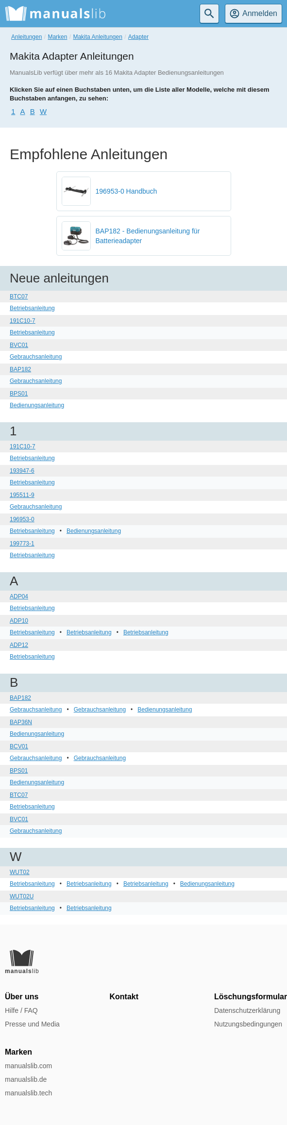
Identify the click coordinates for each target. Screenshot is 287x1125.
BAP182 (20, 369)
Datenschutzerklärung (247, 1010)
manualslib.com (28, 1066)
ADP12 (19, 645)
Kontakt (124, 997)
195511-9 (22, 495)
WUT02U (22, 896)
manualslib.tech (28, 1093)
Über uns (21, 997)
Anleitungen (26, 36)
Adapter (138, 36)
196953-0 (22, 519)
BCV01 (19, 746)
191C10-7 (22, 320)
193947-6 (22, 470)
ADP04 (19, 596)
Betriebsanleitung (32, 308)
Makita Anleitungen (97, 36)
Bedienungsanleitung (37, 405)
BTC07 (19, 296)
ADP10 (19, 620)
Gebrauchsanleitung (36, 356)
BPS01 (19, 393)
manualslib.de (26, 1079)
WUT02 (20, 872)
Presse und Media (32, 1024)
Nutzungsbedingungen (248, 1024)
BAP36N (21, 722)
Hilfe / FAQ (21, 1010)
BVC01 (19, 345)
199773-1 (22, 543)
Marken (57, 36)
